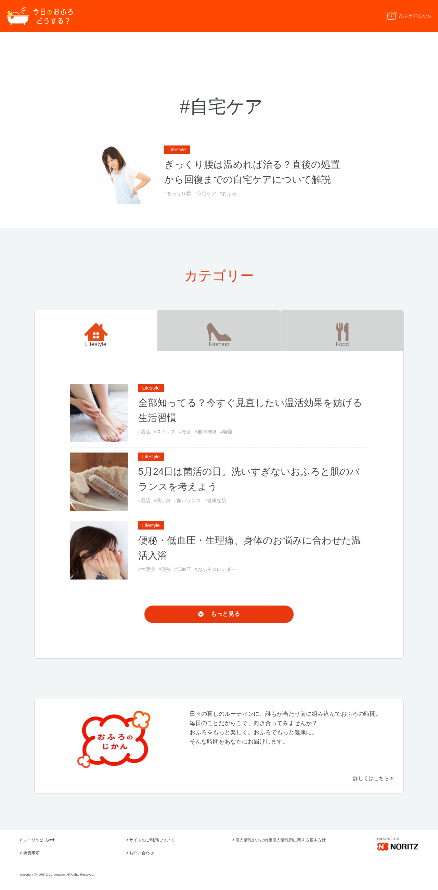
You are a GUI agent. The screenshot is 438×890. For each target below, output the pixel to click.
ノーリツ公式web (37, 840)
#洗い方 (162, 500)
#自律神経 (206, 431)
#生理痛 (146, 569)
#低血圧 (182, 569)
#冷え (185, 431)
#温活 (144, 431)
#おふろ (228, 193)
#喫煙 (226, 431)
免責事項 (29, 853)
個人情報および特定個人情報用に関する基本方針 (279, 840)
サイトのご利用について (150, 840)
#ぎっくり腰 (177, 193)
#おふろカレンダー (215, 569)
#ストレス (165, 431)
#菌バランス (187, 500)
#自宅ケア (205, 193)
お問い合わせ (140, 853)
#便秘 (164, 569)
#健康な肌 (215, 500)
